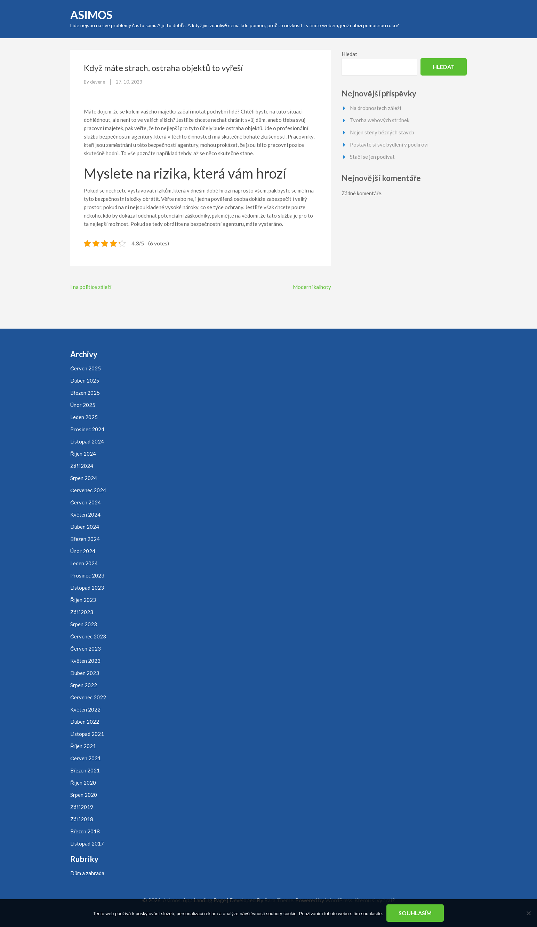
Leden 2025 (84, 417)
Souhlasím (415, 913)
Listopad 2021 (87, 734)
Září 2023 (81, 612)
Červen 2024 (85, 502)
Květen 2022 (85, 709)
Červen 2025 (85, 368)
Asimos (91, 15)
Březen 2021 (85, 770)
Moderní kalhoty (312, 287)
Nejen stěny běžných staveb (382, 132)
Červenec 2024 (88, 490)
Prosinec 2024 (87, 429)
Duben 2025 (84, 380)
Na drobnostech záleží (375, 108)
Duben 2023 (84, 673)
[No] (528, 913)
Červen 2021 (85, 758)
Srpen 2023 (83, 624)
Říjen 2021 (83, 746)
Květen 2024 (85, 514)
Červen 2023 (85, 648)
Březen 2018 (85, 831)
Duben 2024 (84, 527)
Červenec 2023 (88, 636)
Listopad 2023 (87, 587)
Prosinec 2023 (87, 575)
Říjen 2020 (83, 782)
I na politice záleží (90, 287)
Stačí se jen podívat (372, 157)
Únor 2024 (82, 551)
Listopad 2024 (87, 441)
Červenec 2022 (88, 697)
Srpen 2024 (83, 478)
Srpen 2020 (83, 795)
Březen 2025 (85, 393)
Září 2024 (81, 466)
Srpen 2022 (83, 685)
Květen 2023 (85, 661)
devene (97, 82)
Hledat (349, 54)
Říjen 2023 (83, 600)
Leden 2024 (84, 563)
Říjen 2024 (83, 453)
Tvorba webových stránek (379, 120)
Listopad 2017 (87, 843)
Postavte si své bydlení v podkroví (389, 144)
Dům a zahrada (87, 873)
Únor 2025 (82, 405)
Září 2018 (81, 819)
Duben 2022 (84, 721)
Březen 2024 (85, 539)
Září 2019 (81, 807)
